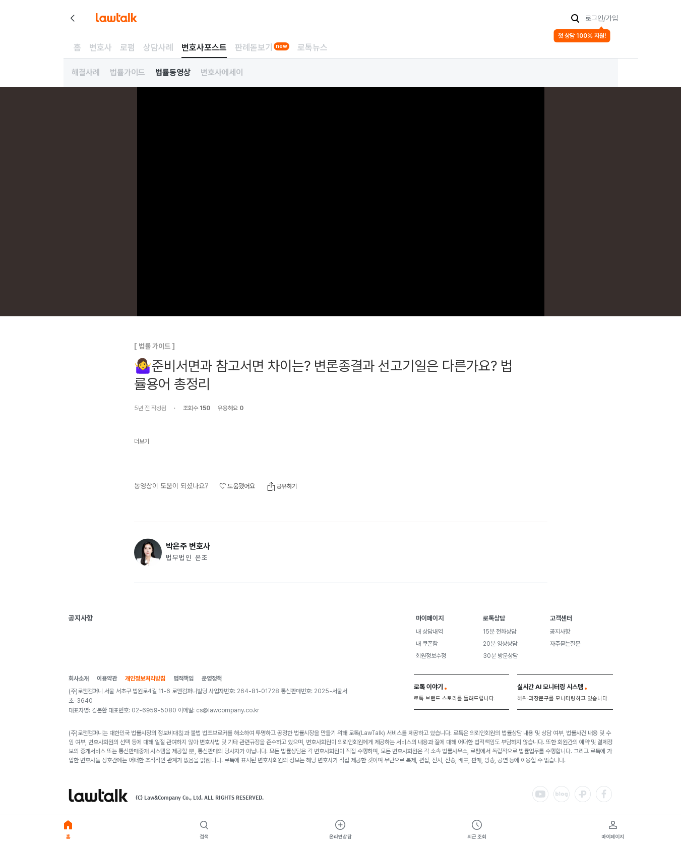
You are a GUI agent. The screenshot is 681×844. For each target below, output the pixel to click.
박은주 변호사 (188, 546)
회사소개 (79, 679)
